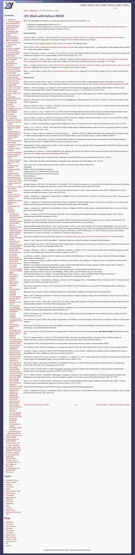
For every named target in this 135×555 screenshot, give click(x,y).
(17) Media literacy (15, 339)
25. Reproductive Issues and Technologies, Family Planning (14, 110)
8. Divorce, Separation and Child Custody (13, 49)
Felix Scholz (10, 531)
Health (8, 489)
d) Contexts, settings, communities (15, 141)
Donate (118, 5)
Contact (125, 5)
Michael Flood (10, 535)
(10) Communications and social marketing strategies (14, 291)
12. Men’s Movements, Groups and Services (13, 68)
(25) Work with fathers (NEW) (14, 380)
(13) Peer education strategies (12, 315)
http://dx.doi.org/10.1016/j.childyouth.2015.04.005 (112, 84)
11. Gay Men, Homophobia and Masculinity (11, 63)
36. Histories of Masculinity (11, 465)
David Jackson (11, 526)
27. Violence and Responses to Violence (14, 119)
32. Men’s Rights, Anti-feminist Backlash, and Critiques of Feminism (13, 449)
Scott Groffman (11, 541)
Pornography (10, 495)
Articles (83, 5)
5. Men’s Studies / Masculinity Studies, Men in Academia (12, 38)
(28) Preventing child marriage (14, 402)
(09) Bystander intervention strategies (14, 283)
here (59, 24)
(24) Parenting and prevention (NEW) (15, 376)
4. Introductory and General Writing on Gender (12, 33)
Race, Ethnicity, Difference (11, 498)
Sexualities (9, 503)
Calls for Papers (11, 482)
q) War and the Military (12, 191)
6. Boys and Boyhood (13, 42)
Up (76, 405)
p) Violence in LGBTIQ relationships (15, 188)
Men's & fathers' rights (13, 491)
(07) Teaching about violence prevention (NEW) (15, 270)
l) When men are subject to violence (14, 174)
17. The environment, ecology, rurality (13, 84)
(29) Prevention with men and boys (15, 406)
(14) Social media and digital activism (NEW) (15, 320)
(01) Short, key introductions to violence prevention (15, 215)
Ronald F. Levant (11, 539)
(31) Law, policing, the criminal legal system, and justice (15, 414)
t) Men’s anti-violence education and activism (15, 202)
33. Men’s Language (12, 453)
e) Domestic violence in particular (15, 145)
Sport (8, 506)
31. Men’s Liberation (12, 445)
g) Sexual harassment (15, 152)
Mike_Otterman (11, 537)
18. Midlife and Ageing (13, 87)
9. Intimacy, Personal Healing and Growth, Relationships (13, 54)
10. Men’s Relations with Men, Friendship (14, 59)
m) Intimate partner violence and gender (14, 178)
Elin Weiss (9, 528)
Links (97, 5)
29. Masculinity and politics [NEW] (12, 440)
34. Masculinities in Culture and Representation (12, 456)
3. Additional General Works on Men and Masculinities (13, 27)
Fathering (9, 484)
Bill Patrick (9, 524)
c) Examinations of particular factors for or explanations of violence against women (14, 135)
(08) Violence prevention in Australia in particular (13, 277)
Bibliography (33, 11)
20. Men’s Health (11, 91)
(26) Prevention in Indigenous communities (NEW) (15, 384)
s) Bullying (11, 198)
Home (26, 11)
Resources (9, 501)
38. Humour (10, 472)
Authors (90, 5)
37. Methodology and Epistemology (13, 469)
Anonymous (10, 522)
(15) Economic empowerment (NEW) (14, 326)
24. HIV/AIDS (10, 106)
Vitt (7, 543)
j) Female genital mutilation (13, 166)
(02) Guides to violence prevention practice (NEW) (15, 221)
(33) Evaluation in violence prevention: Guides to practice (15, 426)
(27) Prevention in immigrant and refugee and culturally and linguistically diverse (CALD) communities (15, 394)
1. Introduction (10, 20)
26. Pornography (11, 116)
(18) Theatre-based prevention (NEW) (15, 342)
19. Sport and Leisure (13, 89)
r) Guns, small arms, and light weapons (14, 195)
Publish (103, 5)
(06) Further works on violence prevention (15, 265)
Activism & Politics (12, 480)
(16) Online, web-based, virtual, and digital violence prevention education (15, 333)
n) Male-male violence (15, 181)
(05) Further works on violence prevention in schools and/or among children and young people (15, 256)
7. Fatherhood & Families (11, 45)
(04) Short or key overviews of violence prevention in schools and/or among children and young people (15, 246)
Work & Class (10, 510)
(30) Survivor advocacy (13, 410)
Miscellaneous (11, 493)
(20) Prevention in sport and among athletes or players (15, 352)
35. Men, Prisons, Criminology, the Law (13, 461)
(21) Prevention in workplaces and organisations (15, 358)
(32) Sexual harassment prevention (13, 420)
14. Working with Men (13, 75)
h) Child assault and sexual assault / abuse (14, 156)
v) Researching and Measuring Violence (14, 432)
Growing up (9, 487)
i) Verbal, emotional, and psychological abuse (14, 161)
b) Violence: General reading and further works (14, 127)
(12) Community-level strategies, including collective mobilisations (15, 308)
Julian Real (9, 533)
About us (111, 5)
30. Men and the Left (13, 443)
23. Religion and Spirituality (11, 103)
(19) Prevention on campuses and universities (15, 347)
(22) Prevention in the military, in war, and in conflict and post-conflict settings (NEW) (15, 365)
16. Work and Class (12, 81)
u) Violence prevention (11, 211)
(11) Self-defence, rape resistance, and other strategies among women (15, 300)
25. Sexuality (10, 114)
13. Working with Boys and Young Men (13, 72)
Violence (9, 508)
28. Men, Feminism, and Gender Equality (14, 436)
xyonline (8, 546)
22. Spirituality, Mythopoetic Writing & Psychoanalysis (13, 98)
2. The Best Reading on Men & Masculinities (13, 22)
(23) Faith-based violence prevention (15, 372)
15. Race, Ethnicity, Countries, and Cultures (13, 78)
